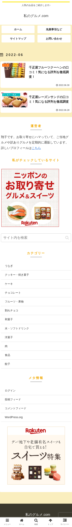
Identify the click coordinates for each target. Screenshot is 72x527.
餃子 (7, 363)
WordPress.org (14, 417)
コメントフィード (15, 408)
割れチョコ (11, 310)
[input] (36, 237)
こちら (36, 148)
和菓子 (9, 319)
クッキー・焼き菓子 (17, 274)
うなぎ (9, 265)
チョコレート (13, 292)
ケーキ (9, 283)
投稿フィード (13, 399)
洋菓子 (9, 337)
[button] (67, 238)
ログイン (10, 390)
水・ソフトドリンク (17, 328)
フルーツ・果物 (14, 301)
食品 (7, 355)
